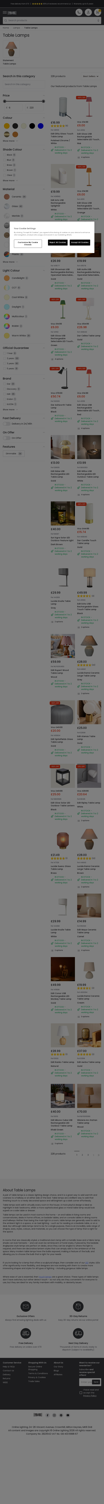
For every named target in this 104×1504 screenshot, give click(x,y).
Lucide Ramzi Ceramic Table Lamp (88, 997)
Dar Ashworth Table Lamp (61, 406)
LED (86, 1262)
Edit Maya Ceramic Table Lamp (86, 931)
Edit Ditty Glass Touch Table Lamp (62, 135)
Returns (6, 1378)
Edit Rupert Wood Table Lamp (60, 671)
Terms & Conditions (38, 1373)
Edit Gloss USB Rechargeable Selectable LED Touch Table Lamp (88, 138)
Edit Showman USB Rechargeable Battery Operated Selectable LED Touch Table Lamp (62, 273)
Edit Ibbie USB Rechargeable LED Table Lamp (60, 474)
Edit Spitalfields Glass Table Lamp (62, 740)
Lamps (16, 27)
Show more (10, 140)
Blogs (56, 1370)
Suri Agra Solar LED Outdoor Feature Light (62, 539)
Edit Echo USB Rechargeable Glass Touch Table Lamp (87, 606)
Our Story (58, 1366)
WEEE (5, 1382)
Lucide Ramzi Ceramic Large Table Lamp (88, 674)
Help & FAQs (9, 1366)
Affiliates (58, 1374)
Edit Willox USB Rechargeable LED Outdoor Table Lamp (88, 474)
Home (6, 27)
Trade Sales (34, 1381)
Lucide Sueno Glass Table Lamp (61, 867)
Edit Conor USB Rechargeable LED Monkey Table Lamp (61, 996)
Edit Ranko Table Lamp (62, 1062)
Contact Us (8, 1370)
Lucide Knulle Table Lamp (61, 602)
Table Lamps (31, 27)
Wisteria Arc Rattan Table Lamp (87, 1121)
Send (96, 1382)
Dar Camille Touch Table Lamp (86, 542)
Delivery (7, 1374)
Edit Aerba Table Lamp (88, 1062)
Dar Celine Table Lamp (88, 335)
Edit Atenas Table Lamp (86, 738)
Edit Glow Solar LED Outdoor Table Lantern (63, 804)
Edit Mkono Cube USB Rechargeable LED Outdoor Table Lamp (61, 1123)
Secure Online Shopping (35, 1368)
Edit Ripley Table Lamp (88, 802)
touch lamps (45, 1276)
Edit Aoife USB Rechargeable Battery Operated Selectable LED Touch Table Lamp (88, 273)
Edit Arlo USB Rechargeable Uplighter (58, 203)
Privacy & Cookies (37, 1377)
